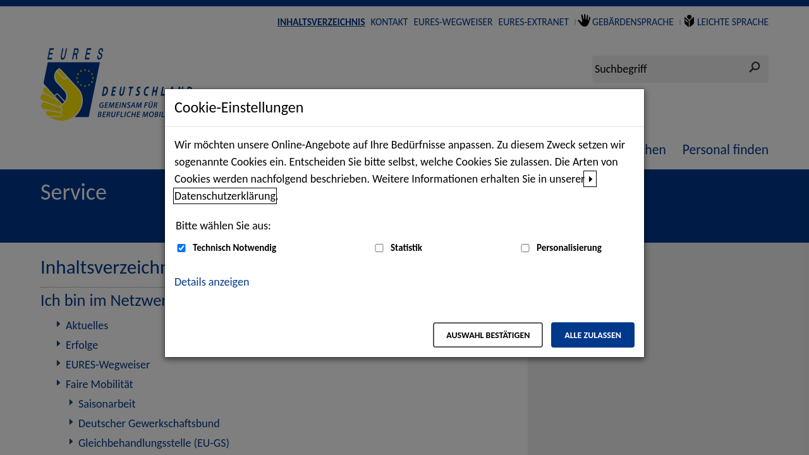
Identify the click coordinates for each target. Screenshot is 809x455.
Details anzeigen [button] (211, 282)
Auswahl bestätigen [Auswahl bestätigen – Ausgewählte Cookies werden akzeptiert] (488, 335)
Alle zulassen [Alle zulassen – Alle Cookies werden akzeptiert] (592, 335)
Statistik (406, 247)
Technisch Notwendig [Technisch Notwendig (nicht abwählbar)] (234, 247)
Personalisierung (569, 247)
